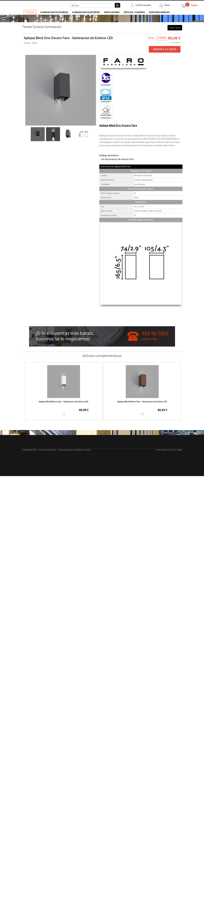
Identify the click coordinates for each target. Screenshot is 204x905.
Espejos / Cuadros (134, 12)
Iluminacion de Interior (54, 12)
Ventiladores (112, 12)
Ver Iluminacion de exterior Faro (117, 159)
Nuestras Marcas (159, 12)
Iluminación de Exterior (86, 12)
